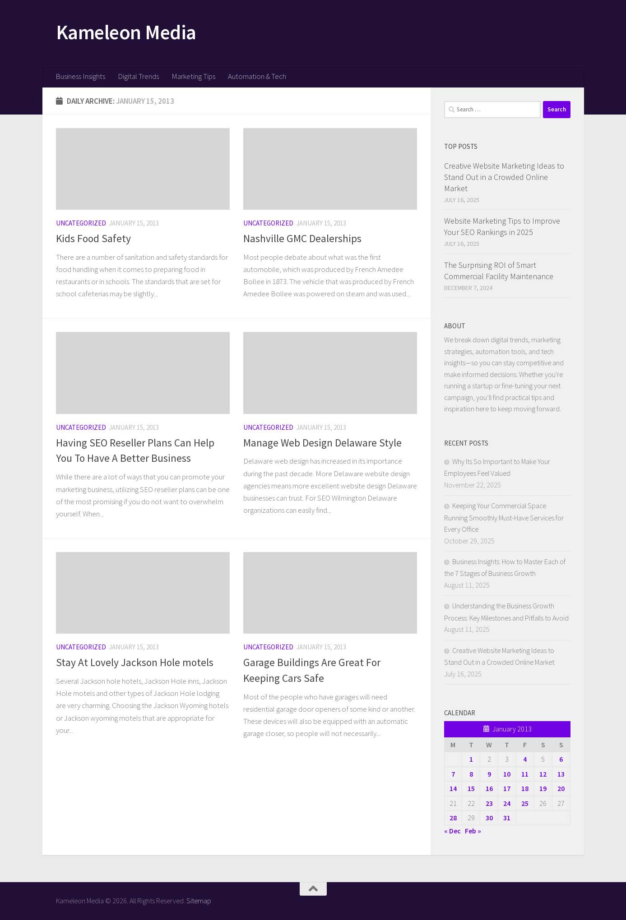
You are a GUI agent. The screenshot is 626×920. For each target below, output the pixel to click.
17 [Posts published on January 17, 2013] (506, 788)
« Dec (452, 830)
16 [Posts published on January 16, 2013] (489, 788)
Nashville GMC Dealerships (302, 238)
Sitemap (198, 900)
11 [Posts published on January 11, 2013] (525, 773)
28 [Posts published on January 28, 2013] (453, 817)
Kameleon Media (126, 32)
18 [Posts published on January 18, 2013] (525, 788)
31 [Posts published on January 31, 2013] (506, 817)
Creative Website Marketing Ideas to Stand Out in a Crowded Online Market (504, 177)
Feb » (473, 830)
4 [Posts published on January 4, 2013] (525, 759)
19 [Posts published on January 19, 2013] (543, 788)
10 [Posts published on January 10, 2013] (506, 773)
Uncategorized (81, 223)
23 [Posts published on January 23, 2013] (489, 803)
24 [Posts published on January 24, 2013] (506, 803)
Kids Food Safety (93, 238)
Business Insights (80, 76)
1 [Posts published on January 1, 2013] (471, 759)
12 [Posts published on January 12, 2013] (543, 773)
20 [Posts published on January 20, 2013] (561, 788)
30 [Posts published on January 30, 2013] (489, 817)
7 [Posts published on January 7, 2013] (453, 773)
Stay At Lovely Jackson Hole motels (134, 662)
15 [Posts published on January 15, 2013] (471, 788)
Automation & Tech (257, 76)
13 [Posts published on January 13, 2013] (561, 773)
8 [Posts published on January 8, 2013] (471, 773)
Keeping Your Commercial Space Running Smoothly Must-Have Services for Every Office (504, 517)
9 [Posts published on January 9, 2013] (489, 773)
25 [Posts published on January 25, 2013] (525, 803)
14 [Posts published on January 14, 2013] (453, 788)
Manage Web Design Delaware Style (322, 442)
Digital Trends (138, 76)
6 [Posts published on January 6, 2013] (561, 759)
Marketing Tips (193, 76)
